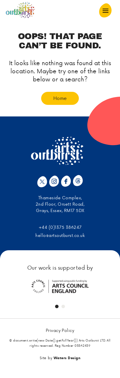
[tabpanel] (60, 286)
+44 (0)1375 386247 (60, 227)
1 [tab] (57, 306)
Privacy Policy (60, 330)
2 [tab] (63, 306)
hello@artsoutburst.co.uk (60, 235)
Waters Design (67, 357)
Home (60, 97)
